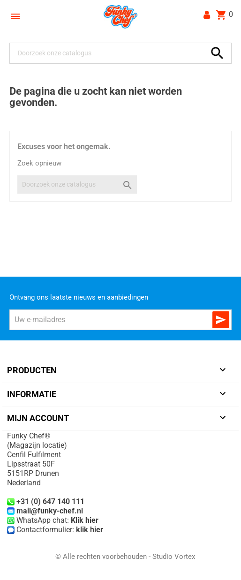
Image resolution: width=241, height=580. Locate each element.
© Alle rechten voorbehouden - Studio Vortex (125, 556)
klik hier (89, 529)
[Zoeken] (110, 53)
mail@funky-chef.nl (49, 510)
